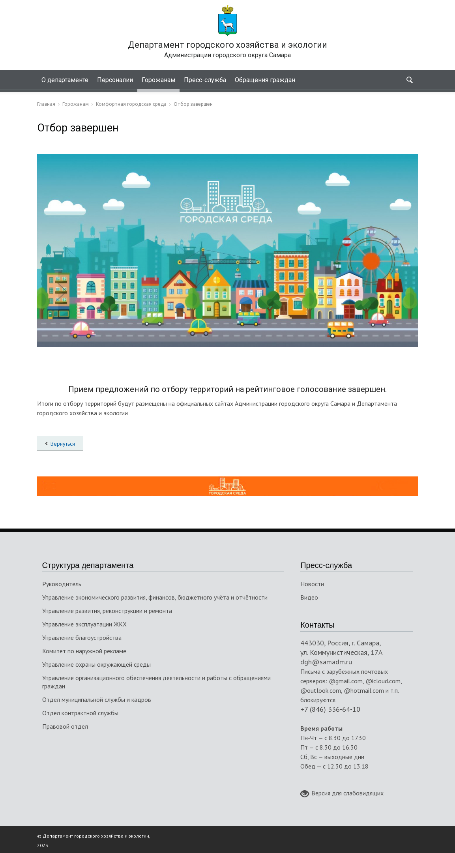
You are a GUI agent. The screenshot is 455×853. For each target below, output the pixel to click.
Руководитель (61, 584)
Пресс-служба (205, 80)
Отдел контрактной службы (80, 713)
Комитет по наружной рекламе (84, 651)
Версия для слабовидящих (342, 794)
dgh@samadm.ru (326, 661)
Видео (309, 597)
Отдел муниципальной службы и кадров (96, 699)
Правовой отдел (65, 726)
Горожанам (158, 80)
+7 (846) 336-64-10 (330, 709)
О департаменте (64, 80)
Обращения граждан (265, 80)
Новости (312, 584)
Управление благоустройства (82, 637)
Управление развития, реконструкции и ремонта (107, 611)
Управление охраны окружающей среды (96, 664)
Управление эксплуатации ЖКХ (84, 624)
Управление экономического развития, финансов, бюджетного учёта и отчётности (155, 597)
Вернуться (63, 443)
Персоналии (115, 80)
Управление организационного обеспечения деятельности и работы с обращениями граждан (156, 682)
